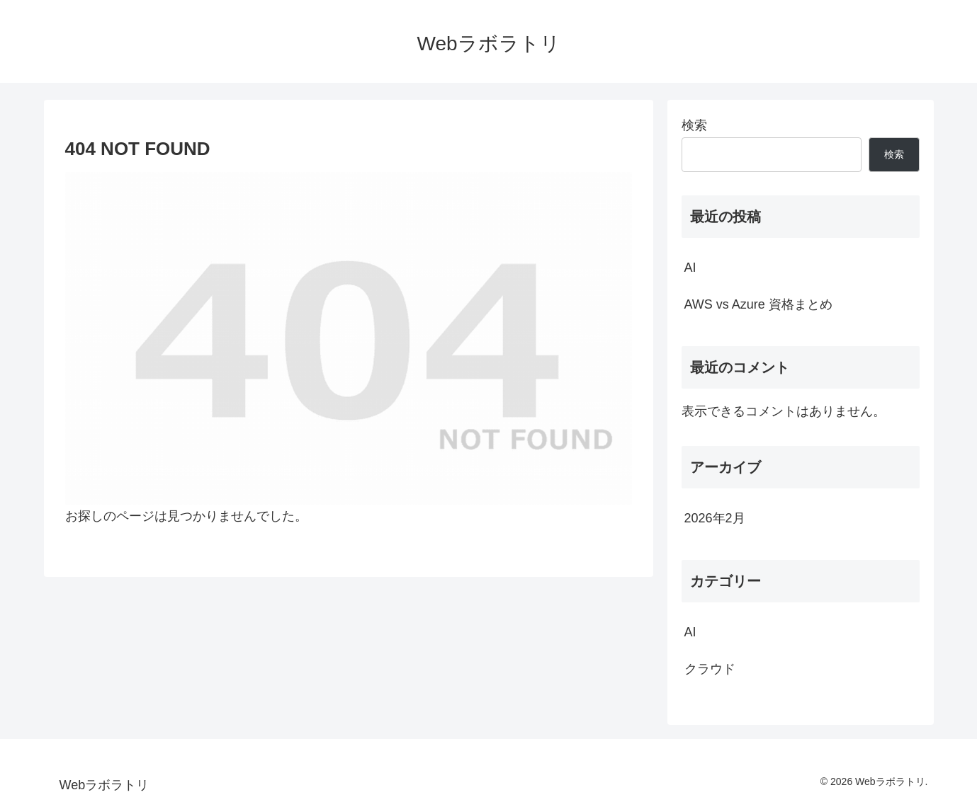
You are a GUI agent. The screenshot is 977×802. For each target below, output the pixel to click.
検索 (694, 125)
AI (690, 267)
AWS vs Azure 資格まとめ (758, 304)
